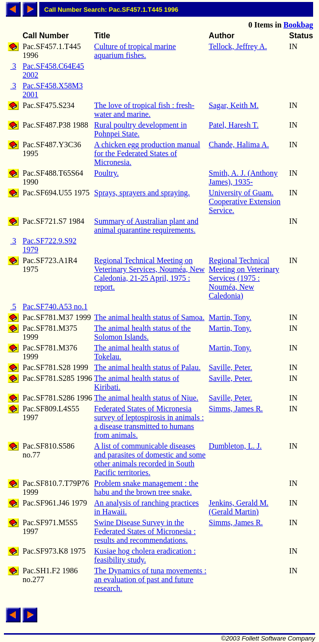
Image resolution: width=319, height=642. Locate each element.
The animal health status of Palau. (147, 367)
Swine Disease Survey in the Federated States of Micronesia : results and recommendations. (145, 531)
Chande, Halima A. (239, 144)
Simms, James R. (236, 408)
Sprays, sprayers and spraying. (142, 192)
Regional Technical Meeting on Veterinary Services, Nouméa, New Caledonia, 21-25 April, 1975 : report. (149, 273)
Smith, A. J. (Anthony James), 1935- (243, 177)
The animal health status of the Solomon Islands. (142, 332)
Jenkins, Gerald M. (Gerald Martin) (238, 507)
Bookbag (298, 25)
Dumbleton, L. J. (235, 446)
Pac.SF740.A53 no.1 (55, 306)
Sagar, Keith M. (234, 105)
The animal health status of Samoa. (149, 317)
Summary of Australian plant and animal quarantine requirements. (146, 225)
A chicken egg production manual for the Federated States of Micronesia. (147, 153)
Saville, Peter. (230, 367)
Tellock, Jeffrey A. (238, 46)
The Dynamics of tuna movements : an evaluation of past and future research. (150, 579)
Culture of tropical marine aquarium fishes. (135, 50)
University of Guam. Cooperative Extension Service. (244, 201)
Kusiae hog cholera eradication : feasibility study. (145, 555)
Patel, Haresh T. (234, 125)
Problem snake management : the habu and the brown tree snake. (146, 487)
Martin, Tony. (230, 317)
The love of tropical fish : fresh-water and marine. (144, 109)
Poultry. (106, 173)
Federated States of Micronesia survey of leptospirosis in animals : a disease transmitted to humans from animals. (149, 421)
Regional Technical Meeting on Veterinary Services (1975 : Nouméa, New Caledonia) (244, 278)
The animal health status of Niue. (146, 398)
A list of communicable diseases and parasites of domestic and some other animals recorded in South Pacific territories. (150, 459)
